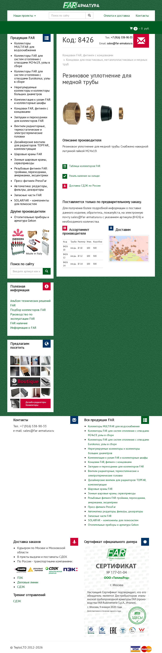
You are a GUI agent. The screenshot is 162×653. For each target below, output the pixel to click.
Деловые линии (27, 582)
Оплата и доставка (117, 15)
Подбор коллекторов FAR (28, 310)
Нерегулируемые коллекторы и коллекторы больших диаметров (32, 90)
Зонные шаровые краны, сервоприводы (30, 161)
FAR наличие (19, 323)
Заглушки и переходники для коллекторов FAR (30, 119)
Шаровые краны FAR (28, 154)
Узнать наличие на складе (84, 176)
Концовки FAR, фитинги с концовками (31, 110)
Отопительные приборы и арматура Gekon (31, 218)
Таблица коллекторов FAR (84, 166)
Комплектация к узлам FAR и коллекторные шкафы (32, 101)
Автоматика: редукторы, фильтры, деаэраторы (30, 187)
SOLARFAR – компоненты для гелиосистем (31, 202)
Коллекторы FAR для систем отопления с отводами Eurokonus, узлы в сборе (32, 76)
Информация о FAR (23, 328)
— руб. (139, 28)
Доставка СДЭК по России (85, 185)
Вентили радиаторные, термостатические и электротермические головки (29, 131)
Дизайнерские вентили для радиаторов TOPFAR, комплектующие (31, 145)
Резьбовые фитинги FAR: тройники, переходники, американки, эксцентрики (31, 171)
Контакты (142, 15)
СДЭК (21, 587)
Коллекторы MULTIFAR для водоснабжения (25, 46)
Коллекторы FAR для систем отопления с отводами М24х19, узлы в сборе (32, 61)
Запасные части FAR (28, 195)
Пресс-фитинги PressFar (30, 181)
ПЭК (20, 578)
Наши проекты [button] (24, 15)
